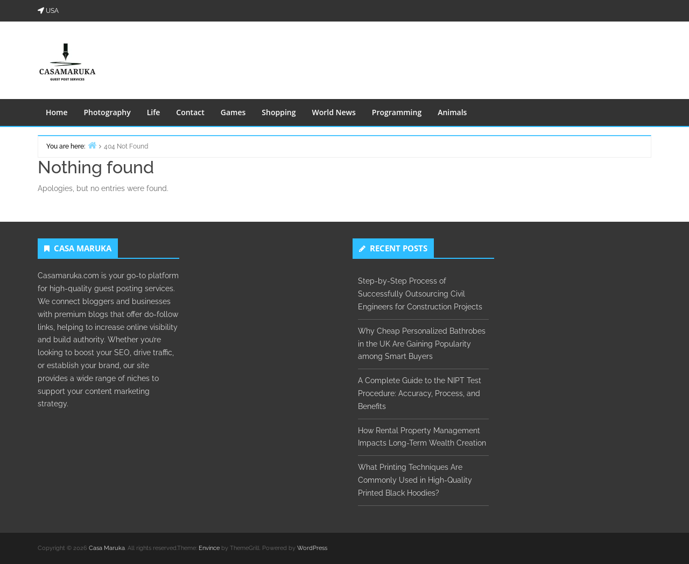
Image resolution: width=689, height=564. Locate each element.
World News (333, 112)
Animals (452, 112)
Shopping (279, 112)
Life (153, 112)
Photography (107, 112)
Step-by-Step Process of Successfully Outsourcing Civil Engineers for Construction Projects (420, 294)
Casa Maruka (107, 548)
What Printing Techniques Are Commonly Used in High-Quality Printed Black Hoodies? (415, 480)
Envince (209, 548)
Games (233, 112)
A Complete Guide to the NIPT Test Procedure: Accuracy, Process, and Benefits (419, 393)
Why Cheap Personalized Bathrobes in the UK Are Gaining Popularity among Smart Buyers (422, 344)
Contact (190, 112)
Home (57, 112)
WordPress (312, 548)
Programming (396, 112)
